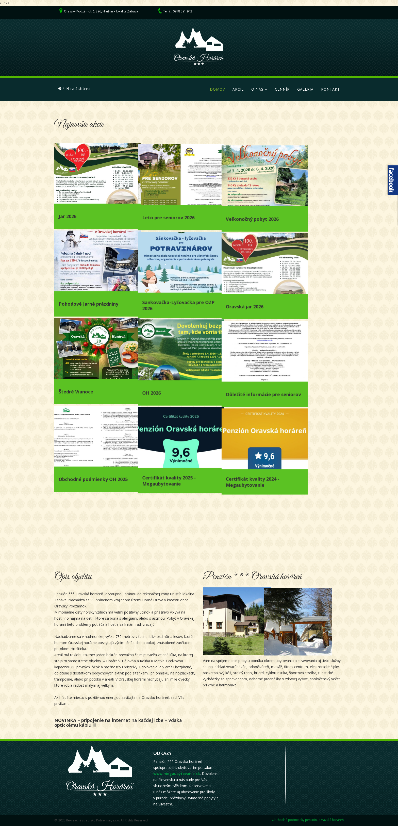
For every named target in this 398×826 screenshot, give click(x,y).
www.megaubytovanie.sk (176, 773)
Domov (217, 89)
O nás (257, 89)
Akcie (238, 89)
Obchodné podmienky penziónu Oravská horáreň (308, 820)
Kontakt (330, 89)
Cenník (282, 89)
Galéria (305, 89)
